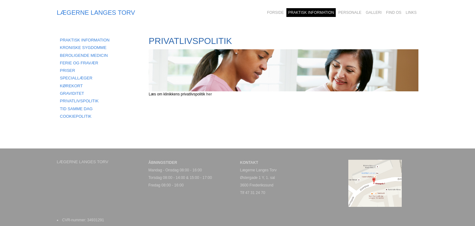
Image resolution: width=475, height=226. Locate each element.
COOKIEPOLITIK (75, 116)
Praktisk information (85, 40)
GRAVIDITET (72, 93)
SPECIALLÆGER (76, 78)
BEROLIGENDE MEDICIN (84, 55)
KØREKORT (71, 85)
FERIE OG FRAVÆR (79, 63)
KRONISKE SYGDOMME (83, 47)
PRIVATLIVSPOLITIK (79, 101)
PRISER (67, 70)
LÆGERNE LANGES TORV (96, 12)
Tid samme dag (76, 108)
